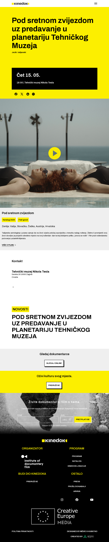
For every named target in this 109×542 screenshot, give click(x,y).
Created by (82, 536)
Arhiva (76, 491)
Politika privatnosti (23, 531)
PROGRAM (77, 456)
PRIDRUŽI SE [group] (54, 385)
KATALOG (76, 461)
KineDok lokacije (77, 466)
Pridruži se (32, 481)
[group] (54, 326)
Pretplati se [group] (83, 419)
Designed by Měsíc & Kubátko (82, 531)
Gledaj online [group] (54, 363)
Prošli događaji (77, 486)
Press (77, 481)
